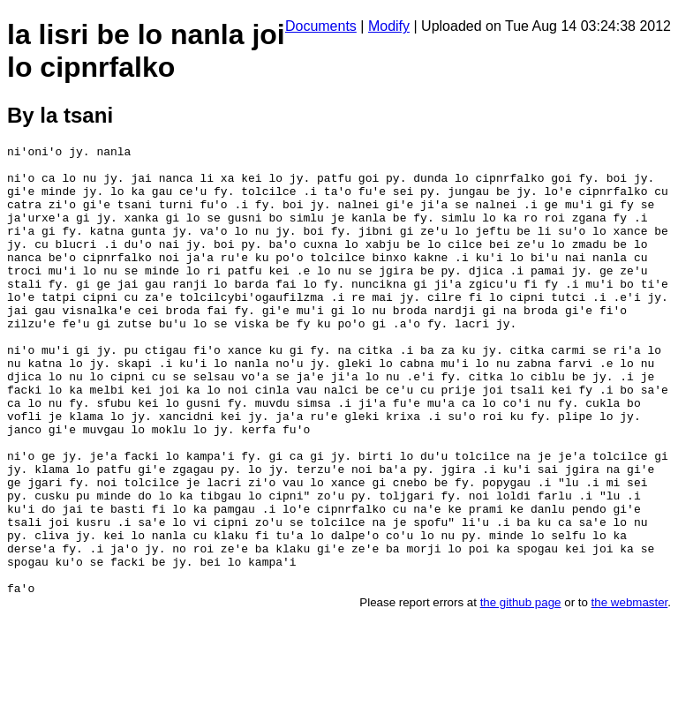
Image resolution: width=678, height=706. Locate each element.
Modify (389, 26)
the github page (520, 692)
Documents (321, 26)
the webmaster (629, 692)
